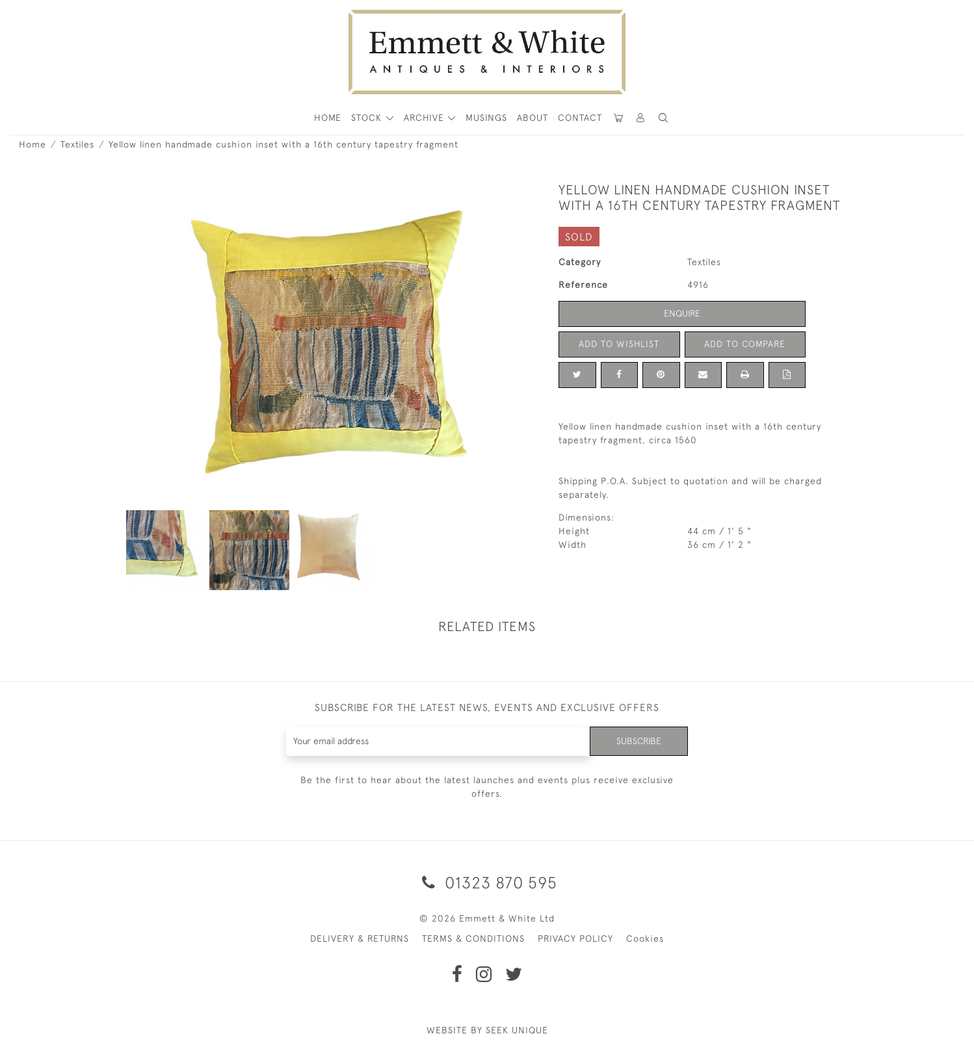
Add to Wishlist (619, 344)
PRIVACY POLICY (575, 938)
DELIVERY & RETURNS (359, 938)
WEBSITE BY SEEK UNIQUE (487, 1030)
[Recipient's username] (438, 741)
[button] (663, 118)
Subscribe (638, 741)
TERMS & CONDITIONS (473, 938)
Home (32, 144)
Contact (580, 117)
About (532, 117)
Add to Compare (745, 344)
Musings (486, 117)
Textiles (77, 144)
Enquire (682, 313)
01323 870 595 (487, 882)
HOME (327, 117)
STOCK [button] (368, 117)
